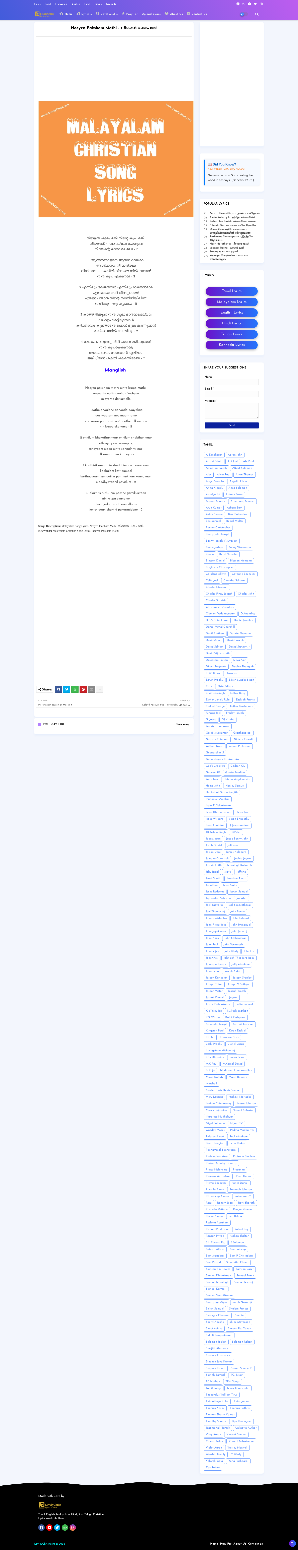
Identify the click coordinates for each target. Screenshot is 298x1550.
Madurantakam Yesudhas (236, 1070)
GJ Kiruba (228, 719)
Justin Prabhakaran (218, 1004)
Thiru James (241, 1401)
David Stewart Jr (239, 646)
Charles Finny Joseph (219, 593)
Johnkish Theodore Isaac (239, 957)
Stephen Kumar (215, 1368)
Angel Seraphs (215, 481)
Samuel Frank (245, 1275)
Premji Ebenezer (216, 1183)
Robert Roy (241, 1229)
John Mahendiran (235, 938)
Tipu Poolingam (241, 1421)
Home (37, 4)
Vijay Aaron (213, 1434)
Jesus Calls (230, 885)
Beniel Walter (234, 521)
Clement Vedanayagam (220, 613)
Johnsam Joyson (216, 964)
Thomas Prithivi (240, 1408)
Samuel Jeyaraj (243, 1282)
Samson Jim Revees (218, 1269)
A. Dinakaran (214, 454)
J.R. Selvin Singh (216, 832)
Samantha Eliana (237, 1262)
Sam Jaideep (238, 1249)
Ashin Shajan (214, 514)
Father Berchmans (241, 706)
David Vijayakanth (218, 653)
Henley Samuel (234, 785)
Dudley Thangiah (243, 666)
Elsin (209, 686)
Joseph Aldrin (232, 971)
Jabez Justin (213, 838)
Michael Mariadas (239, 1096)
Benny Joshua (214, 547)
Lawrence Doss (229, 1037)
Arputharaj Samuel (242, 501)
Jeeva (227, 871)
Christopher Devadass (220, 607)
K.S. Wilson (213, 1017)
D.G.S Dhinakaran (217, 620)
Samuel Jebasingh (217, 1282)
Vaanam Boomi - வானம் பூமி (227, 248)
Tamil (48, 4)
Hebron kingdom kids (237, 779)
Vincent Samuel (236, 1434)
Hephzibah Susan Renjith (222, 792)
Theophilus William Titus (221, 1394)
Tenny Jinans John (238, 1388)
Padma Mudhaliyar (242, 1130)
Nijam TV (236, 1123)
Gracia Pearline (235, 772)
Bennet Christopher (218, 527)
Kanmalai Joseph (216, 1024)
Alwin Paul (223, 474)
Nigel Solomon (215, 1123)
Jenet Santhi (213, 878)
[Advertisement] (118, 70)
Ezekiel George (215, 706)
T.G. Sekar (236, 1374)
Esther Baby (237, 693)
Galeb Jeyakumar (217, 732)
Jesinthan (212, 885)
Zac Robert (213, 1467)
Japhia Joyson (243, 858)
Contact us (255, 1543)
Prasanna (239, 1169)
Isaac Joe (242, 812)
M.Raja (210, 1070)
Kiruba (210, 1037)
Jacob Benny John (237, 838)
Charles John (246, 593)
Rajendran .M (242, 1196)
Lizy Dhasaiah (215, 1057)
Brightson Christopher (220, 567)
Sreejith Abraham (217, 1348)
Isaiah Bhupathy (238, 818)
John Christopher (216, 918)
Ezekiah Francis (246, 699)
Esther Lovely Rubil (218, 699)
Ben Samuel (213, 521)
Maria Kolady (214, 1077)
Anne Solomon (237, 487)
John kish (249, 951)
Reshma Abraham (217, 1222)
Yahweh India (214, 1461)
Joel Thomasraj (215, 911)
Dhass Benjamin (216, 666)
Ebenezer (231, 673)
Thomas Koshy (215, 1408)
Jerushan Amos (236, 878)
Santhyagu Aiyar (216, 1302)
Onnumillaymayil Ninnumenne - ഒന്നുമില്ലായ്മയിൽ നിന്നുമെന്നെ (230, 231)
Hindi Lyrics (231, 323)
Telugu (99, 4)
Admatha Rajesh (216, 468)
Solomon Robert (242, 1341)
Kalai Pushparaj (235, 1017)
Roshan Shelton (239, 1235)
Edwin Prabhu (214, 679)
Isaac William (214, 818)
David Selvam (214, 646)
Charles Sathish (216, 600)
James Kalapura (236, 852)
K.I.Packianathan (237, 1010)
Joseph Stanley (242, 977)
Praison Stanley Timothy (221, 1163)
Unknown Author (246, 1427)
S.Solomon (237, 1242)
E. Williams (213, 673)
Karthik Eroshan (243, 1024)
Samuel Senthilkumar (219, 1295)
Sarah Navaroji (242, 1302)
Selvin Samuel (215, 1308)
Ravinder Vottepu (217, 1209)
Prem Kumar (244, 1176)
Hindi (87, 4)
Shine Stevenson (239, 1322)
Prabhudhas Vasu (217, 1156)
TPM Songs (232, 1381)
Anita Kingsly (214, 487)
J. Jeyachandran (239, 825)
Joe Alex (241, 898)
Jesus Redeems (215, 891)
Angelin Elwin (238, 481)
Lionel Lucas (236, 1044)
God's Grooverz (215, 765)
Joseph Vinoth (237, 991)
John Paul (212, 944)
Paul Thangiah (215, 1143)
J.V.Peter (236, 832)
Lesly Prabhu (214, 1044)
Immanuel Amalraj (217, 799)
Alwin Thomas (245, 474)
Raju (209, 1202)
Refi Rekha (235, 1216)
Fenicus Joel (213, 713)
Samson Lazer (245, 1269)
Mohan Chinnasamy (218, 1103)
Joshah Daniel (215, 997)
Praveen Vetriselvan (218, 1176)
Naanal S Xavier (242, 1110)
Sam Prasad (213, 1262)
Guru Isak (212, 779)
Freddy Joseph (235, 713)
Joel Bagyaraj (214, 904)
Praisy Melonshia (216, 1169)
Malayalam (61, 4)
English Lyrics (231, 313)
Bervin (210, 554)
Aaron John (235, 454)
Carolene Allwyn (216, 574)
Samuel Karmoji (216, 1288)
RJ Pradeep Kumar (217, 1196)
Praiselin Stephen (244, 1156)
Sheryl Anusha (215, 1322)
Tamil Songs (213, 1388)
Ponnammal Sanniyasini (221, 1149)
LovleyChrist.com (44, 1544)
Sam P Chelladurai (242, 1255)
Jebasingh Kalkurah (239, 865)
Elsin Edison (225, 686)
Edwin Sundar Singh (241, 679)
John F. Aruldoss (216, 924)
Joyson (233, 997)
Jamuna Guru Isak (217, 858)
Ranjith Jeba (225, 1202)
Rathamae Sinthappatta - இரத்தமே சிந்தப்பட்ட (231, 238)
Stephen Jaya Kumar (219, 1361)
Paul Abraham (238, 1136)
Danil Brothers (215, 633)
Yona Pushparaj (238, 1461)
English (76, 4)
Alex (208, 474)
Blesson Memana (241, 560)
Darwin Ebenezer (240, 633)
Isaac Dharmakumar (218, 812)
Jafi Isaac (233, 845)
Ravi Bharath (246, 1202)
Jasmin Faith (214, 865)
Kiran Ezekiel (237, 1030)
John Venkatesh (233, 944)
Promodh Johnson (240, 1189)
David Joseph (235, 640)
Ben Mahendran (238, 514)
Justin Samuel (244, 1004)
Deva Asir (239, 660)
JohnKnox (212, 957)
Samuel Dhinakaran (218, 1275)
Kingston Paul (215, 1030)
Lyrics (83, 14)
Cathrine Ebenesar (243, 574)
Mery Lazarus (214, 1096)
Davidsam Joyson (217, 660)
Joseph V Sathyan (239, 984)
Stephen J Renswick (218, 1355)
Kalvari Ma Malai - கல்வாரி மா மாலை (233, 221)
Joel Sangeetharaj (239, 904)
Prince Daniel (239, 1183)
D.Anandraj (248, 613)
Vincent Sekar (214, 1441)
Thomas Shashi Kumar (220, 1414)
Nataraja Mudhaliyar (219, 1116)
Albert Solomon (242, 468)
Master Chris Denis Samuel (223, 1090)
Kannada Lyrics (232, 345)
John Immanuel (241, 924)
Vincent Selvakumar (241, 1441)
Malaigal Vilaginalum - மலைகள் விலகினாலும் (229, 257)
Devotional (105, 14)
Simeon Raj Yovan (239, 1328)
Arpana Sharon (215, 501)
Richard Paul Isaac (217, 1229)
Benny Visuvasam (239, 547)
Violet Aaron (214, 1447)
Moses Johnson (246, 1103)
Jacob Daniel (214, 845)
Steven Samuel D (242, 1368)
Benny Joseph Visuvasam (221, 540)
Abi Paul (248, 461)
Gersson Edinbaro (217, 739)
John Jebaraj (239, 931)
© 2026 (60, 1544)
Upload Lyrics (151, 14)
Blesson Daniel (215, 560)
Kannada (111, 4)
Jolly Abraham (240, 964)
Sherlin (239, 1315)
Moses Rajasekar (216, 1110)
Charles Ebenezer (217, 587)
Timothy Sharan (216, 1421)
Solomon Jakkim (216, 1341)
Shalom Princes (238, 1308)
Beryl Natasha (228, 554)
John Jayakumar (216, 931)
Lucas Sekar (237, 1057)
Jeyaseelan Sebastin (218, 898)
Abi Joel (233, 461)
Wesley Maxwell (237, 1447)
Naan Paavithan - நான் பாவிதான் (235, 213)
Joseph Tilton (214, 984)
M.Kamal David (232, 1063)
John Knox (212, 938)
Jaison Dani (213, 852)
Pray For (130, 14)
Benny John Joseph (217, 534)
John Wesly (231, 951)
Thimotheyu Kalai (217, 1401)
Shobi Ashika (214, 1328)
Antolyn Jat (213, 494)
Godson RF (213, 772)
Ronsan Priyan (215, 1235)
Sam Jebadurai (215, 1255)
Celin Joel (212, 580)
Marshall (211, 1083)
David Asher (213, 640)
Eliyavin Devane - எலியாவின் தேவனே (233, 225)
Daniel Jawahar (243, 620)
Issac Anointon (215, 825)
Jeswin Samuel (239, 891)
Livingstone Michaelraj (220, 1050)
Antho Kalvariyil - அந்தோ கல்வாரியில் (232, 217)
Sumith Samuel (215, 1374)
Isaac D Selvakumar (218, 805)
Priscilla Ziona (215, 1189)
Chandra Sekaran (234, 580)
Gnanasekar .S (215, 752)
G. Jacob (211, 719)
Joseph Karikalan (216, 977)
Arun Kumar (213, 507)
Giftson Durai (214, 746)
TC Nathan (213, 1381)
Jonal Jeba (212, 971)
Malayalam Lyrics (231, 302)
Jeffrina (241, 871)
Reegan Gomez (242, 1209)
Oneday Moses (215, 1130)
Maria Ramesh (238, 1077)
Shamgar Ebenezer (217, 1315)
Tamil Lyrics (231, 291)
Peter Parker (237, 1143)
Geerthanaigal (242, 732)
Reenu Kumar (214, 1216)
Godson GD (237, 765)
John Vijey (212, 951)
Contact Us (197, 14)
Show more (182, 724)
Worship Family (215, 1454)
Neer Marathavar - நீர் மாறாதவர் (229, 244)
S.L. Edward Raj (215, 1242)
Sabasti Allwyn (215, 1249)
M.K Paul (211, 1063)
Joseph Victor (214, 991)
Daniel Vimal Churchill (220, 626)
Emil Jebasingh (215, 693)
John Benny (237, 911)
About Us (174, 14)
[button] (257, 14)
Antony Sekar (234, 494)
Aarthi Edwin (214, 461)
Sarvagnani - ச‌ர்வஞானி (224, 251)
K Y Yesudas (214, 1010)
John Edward (241, 918)
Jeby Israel (212, 871)
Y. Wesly (236, 1454)
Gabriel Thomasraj (217, 726)
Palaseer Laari (215, 1136)
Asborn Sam (234, 507)
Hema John (213, 785)
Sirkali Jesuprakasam (219, 1335)
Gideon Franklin (244, 739)
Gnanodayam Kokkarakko (222, 759)
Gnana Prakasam (240, 746)
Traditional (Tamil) (218, 1427)
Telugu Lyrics (231, 334)
